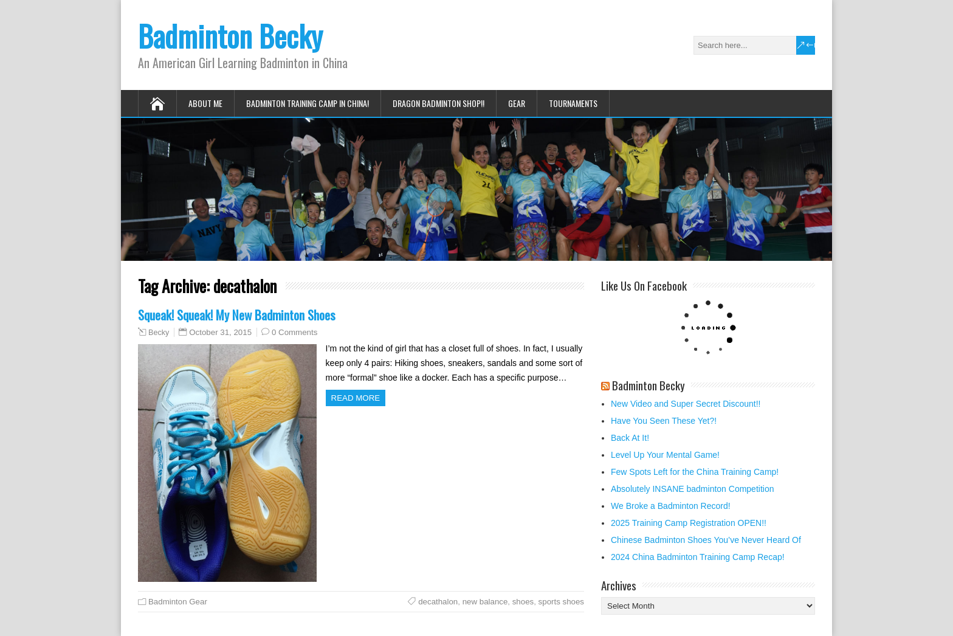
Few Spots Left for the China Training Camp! (695, 472)
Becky (158, 332)
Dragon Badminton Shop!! (438, 103)
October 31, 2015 (220, 332)
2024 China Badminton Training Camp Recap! (698, 557)
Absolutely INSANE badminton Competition (692, 489)
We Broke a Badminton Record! (671, 506)
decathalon (438, 601)
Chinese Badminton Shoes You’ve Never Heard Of (706, 540)
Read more (355, 398)
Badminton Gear (177, 601)
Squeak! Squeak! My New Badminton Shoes (236, 314)
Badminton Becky (230, 35)
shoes (523, 601)
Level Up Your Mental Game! (665, 455)
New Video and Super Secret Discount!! (685, 404)
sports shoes (561, 601)
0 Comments (294, 332)
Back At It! (630, 438)
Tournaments (573, 103)
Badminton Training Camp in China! (307, 103)
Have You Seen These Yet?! (664, 421)
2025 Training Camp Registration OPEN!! (688, 523)
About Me (205, 103)
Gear (516, 103)
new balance (485, 601)
